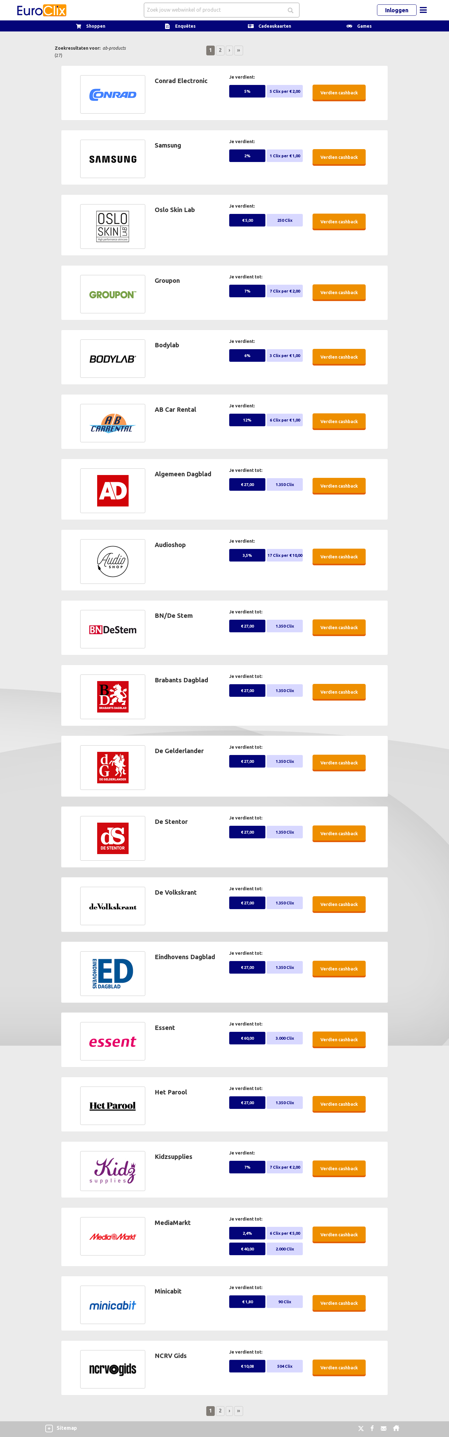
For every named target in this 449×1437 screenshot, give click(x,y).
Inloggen (396, 10)
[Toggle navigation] (423, 10)
